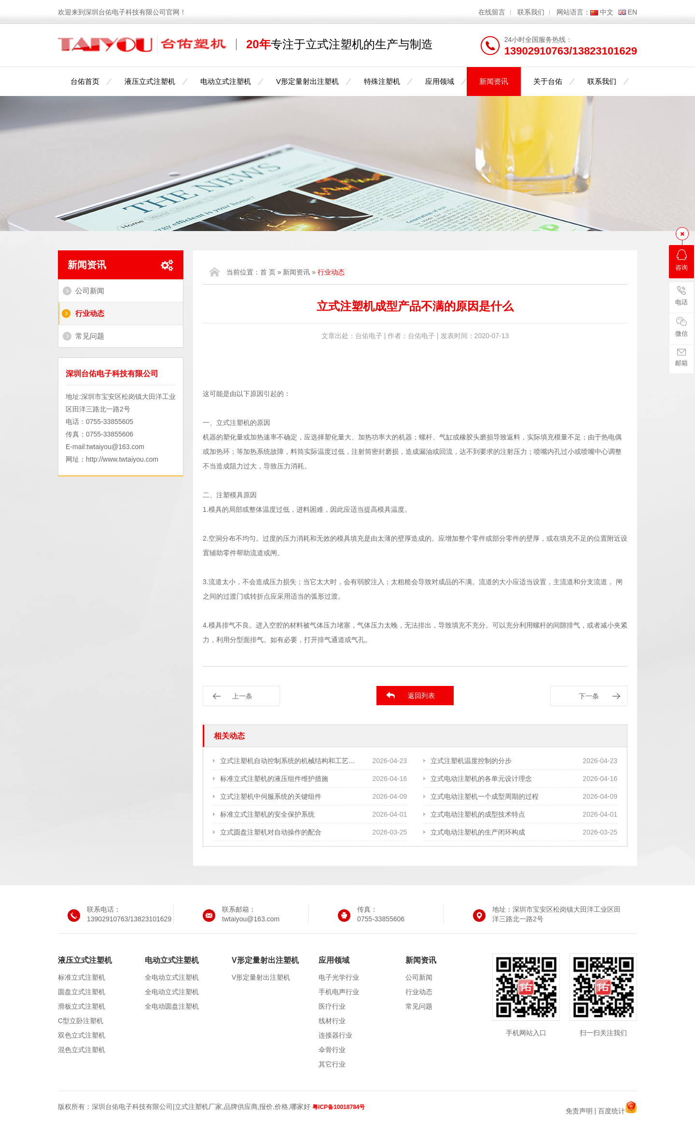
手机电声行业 (339, 992)
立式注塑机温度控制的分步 (471, 761)
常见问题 (89, 336)
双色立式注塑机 (81, 1035)
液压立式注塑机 (150, 81)
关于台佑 (547, 81)
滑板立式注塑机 (81, 1006)
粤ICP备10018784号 (338, 1107)
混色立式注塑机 (81, 1050)
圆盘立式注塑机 (81, 992)
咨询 (681, 260)
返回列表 (421, 695)
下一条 (589, 696)
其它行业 (332, 1064)
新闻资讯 (493, 81)
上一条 (242, 696)
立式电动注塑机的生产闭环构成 (478, 832)
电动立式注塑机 (225, 81)
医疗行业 (332, 1006)
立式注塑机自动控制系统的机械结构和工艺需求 (288, 761)
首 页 (268, 272)
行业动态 (89, 313)
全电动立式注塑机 (172, 977)
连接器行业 (335, 1035)
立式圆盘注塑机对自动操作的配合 (270, 832)
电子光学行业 (339, 977)
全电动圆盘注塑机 (172, 1006)
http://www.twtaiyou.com (122, 459)
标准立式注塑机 (81, 977)
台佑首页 (84, 81)
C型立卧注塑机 (80, 1021)
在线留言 (491, 12)
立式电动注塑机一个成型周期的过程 (485, 796)
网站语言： (573, 12)
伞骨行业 (332, 1050)
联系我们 (530, 12)
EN (632, 12)
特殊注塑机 (382, 81)
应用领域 (439, 81)
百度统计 (611, 1111)
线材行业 (332, 1021)
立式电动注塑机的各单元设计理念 (481, 778)
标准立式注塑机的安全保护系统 (267, 814)
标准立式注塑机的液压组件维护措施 (274, 778)
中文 (606, 12)
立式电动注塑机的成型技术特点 (478, 814)
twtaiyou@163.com (115, 447)
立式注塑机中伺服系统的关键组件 (270, 796)
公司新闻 (89, 291)
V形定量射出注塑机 (307, 81)
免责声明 (579, 1111)
